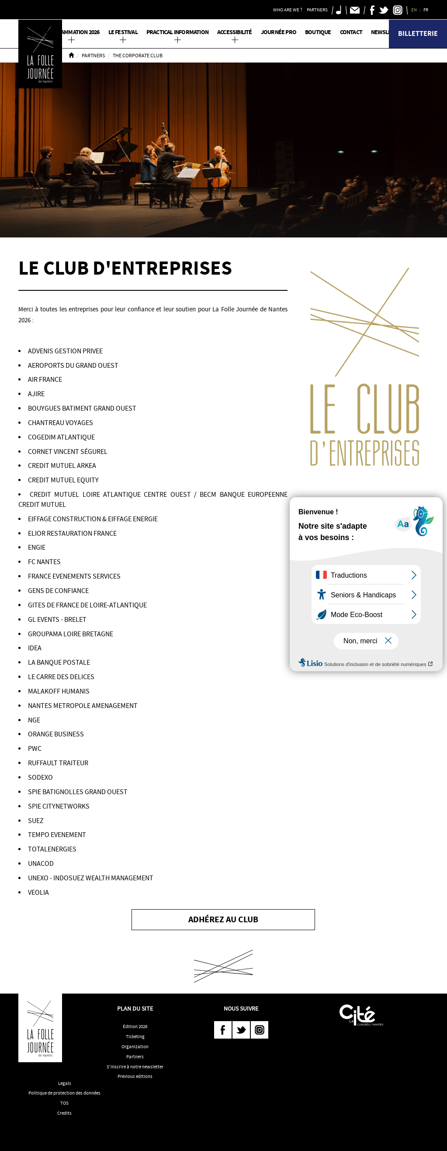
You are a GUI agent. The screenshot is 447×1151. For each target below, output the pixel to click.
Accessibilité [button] (234, 32)
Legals (64, 1083)
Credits (64, 1113)
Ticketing (135, 1036)
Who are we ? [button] (287, 10)
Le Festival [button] (123, 32)
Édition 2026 (135, 1026)
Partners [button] (317, 10)
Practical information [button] (177, 32)
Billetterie (418, 33)
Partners (93, 55)
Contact (351, 32)
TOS (64, 1103)
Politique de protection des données (64, 1093)
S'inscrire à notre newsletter (135, 1067)
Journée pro (278, 32)
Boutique (318, 32)
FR (426, 10)
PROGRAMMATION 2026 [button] (71, 32)
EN (414, 10)
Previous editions (135, 1076)
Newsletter (387, 32)
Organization (135, 1046)
